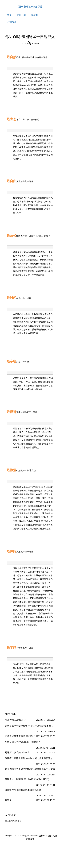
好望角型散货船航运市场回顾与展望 (23, 790)
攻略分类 (21, 15)
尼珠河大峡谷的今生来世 (17, 752)
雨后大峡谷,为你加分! (15, 720)
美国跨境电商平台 (13, 821)
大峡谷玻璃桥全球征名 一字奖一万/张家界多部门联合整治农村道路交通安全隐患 (29, 726)
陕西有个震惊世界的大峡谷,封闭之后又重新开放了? (29, 759)
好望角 (8, 800)
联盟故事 (12, 22)
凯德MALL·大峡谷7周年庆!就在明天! (23, 742)
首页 (9, 15)
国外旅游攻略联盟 (30, 7)
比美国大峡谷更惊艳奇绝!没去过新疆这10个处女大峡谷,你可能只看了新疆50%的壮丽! (30, 769)
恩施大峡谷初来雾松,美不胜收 (20, 736)
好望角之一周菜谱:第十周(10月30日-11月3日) (27, 779)
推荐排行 (35, 15)
